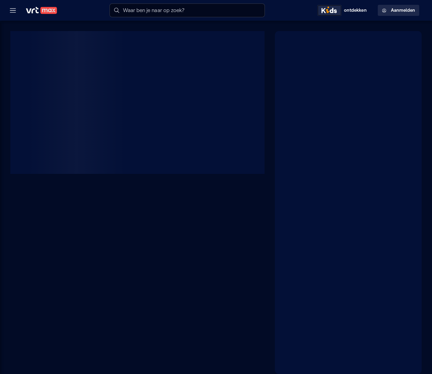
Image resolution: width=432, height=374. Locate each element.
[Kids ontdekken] (343, 10)
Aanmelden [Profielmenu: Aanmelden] (398, 10)
